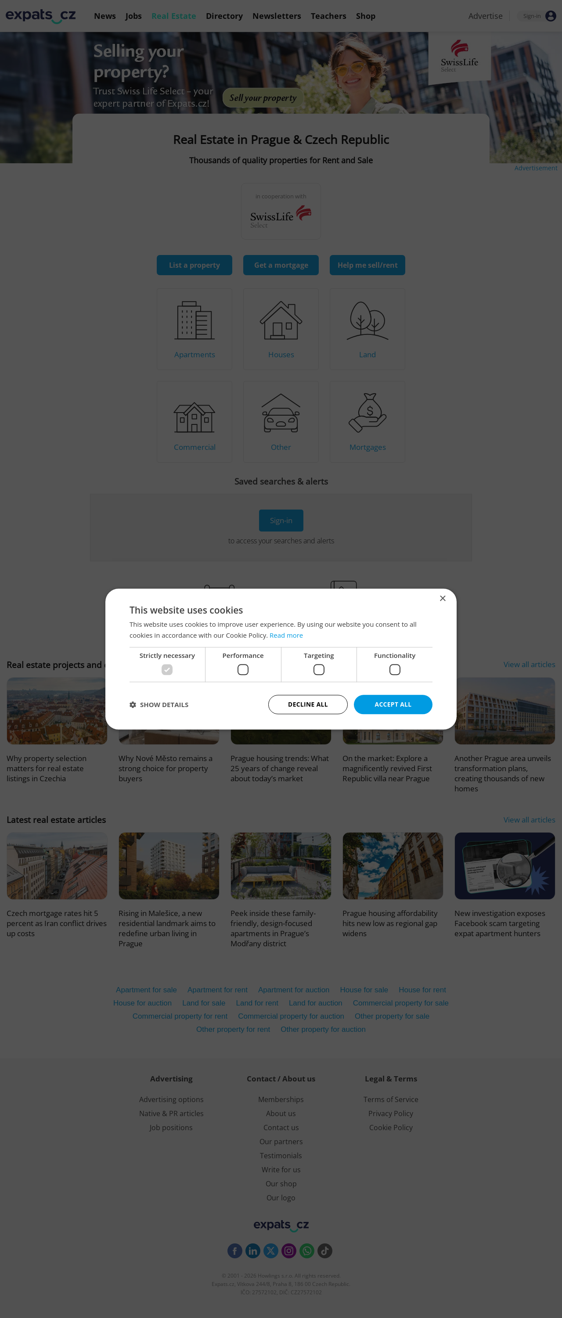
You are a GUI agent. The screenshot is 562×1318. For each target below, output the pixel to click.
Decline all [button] (308, 704)
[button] (159, 704)
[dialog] (281, 659)
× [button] (442, 598)
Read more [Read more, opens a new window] (286, 635)
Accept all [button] (393, 704)
